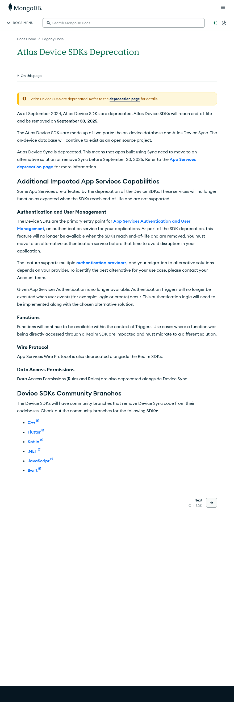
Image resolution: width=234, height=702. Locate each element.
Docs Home (26, 39)
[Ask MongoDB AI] (215, 23)
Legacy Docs (53, 39)
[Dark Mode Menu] (224, 23)
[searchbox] (124, 23)
